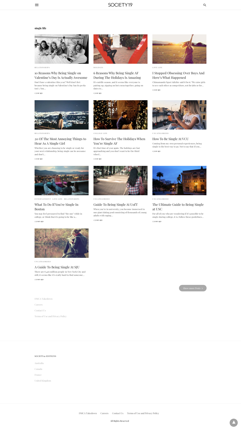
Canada (38, 368)
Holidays (98, 67)
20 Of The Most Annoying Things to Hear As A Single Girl (60, 141)
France (38, 374)
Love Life (157, 67)
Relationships (42, 67)
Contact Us (40, 310)
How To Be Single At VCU (170, 139)
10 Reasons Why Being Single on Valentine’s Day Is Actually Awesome (61, 75)
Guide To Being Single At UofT (115, 204)
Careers (39, 304)
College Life (100, 133)
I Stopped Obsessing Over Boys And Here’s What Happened (178, 75)
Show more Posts (191, 288)
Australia (39, 363)
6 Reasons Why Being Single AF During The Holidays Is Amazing (117, 75)
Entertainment (43, 199)
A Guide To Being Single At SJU (57, 267)
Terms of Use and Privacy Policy (51, 316)
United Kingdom (43, 380)
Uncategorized (160, 133)
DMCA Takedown (43, 298)
